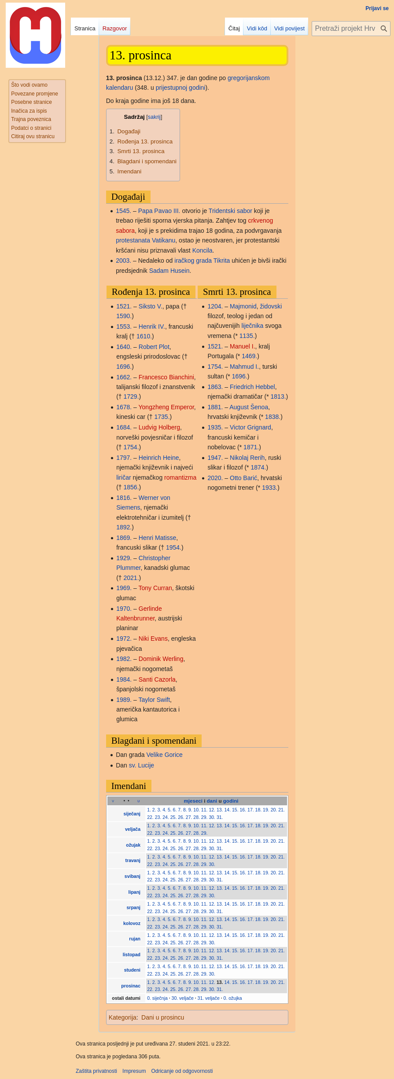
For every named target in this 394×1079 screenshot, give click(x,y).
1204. (215, 306)
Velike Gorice (164, 754)
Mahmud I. (244, 366)
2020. (215, 477)
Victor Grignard (250, 427)
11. (204, 809)
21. (281, 809)
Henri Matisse (158, 537)
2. (154, 809)
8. (185, 809)
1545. (123, 210)
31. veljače (209, 998)
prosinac (130, 985)
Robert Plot (154, 346)
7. (180, 809)
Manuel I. (242, 346)
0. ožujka (233, 998)
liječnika (252, 325)
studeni (132, 970)
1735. (162, 416)
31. (220, 817)
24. (165, 817)
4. (164, 809)
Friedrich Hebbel (252, 386)
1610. (144, 336)
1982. (124, 658)
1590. (124, 315)
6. (175, 809)
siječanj (131, 813)
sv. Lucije (141, 765)
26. (181, 817)
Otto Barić (243, 477)
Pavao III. (167, 210)
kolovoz (131, 923)
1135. (247, 335)
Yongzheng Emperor (166, 407)
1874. (258, 467)
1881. (215, 407)
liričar (123, 477)
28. (196, 817)
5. (170, 809)
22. (150, 817)
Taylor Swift (154, 699)
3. (160, 809)
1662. (124, 377)
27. (189, 817)
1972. (124, 638)
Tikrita (222, 260)
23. (158, 817)
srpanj (134, 907)
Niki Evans (153, 638)
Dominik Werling (161, 658)
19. (266, 809)
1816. (124, 497)
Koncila (202, 250)
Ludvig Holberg (159, 427)
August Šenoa (248, 407)
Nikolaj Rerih (247, 457)
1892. (124, 527)
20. (274, 809)
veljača (132, 829)
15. (235, 809)
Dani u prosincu (162, 1017)
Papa (145, 210)
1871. (251, 447)
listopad (131, 954)
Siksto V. (150, 306)
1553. (124, 326)
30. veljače (183, 998)
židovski (271, 306)
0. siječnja (157, 998)
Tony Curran (155, 587)
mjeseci (193, 801)
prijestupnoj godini (181, 87)
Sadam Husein (169, 270)
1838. (272, 416)
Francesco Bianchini (166, 377)
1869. (124, 537)
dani (212, 801)
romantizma (180, 477)
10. (196, 809)
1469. (249, 356)
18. (258, 809)
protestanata (133, 240)
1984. (124, 679)
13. (220, 809)
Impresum (134, 1071)
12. (212, 809)
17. (250, 809)
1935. (215, 427)
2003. (123, 260)
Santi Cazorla (157, 679)
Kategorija (122, 1017)
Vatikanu (163, 240)
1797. (124, 457)
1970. (124, 608)
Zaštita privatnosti (96, 1071)
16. (243, 809)
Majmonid (243, 306)
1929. (124, 558)
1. (149, 809)
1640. (124, 346)
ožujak (133, 845)
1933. (269, 487)
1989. (124, 699)
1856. (131, 487)
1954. (173, 547)
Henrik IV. (152, 326)
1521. (124, 306)
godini (231, 801)
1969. (124, 587)
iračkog (184, 260)
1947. (215, 457)
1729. (131, 396)
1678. (124, 407)
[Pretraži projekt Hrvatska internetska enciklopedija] (351, 28)
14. (227, 809)
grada (204, 260)
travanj (132, 860)
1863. (215, 386)
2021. (131, 577)
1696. (124, 366)
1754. (131, 447)
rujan (134, 938)
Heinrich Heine (159, 457)
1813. (278, 396)
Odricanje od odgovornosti (182, 1071)
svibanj (132, 876)
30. (212, 817)
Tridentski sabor (230, 210)
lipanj (134, 892)
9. (190, 809)
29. (204, 817)
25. (173, 817)
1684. (124, 427)
